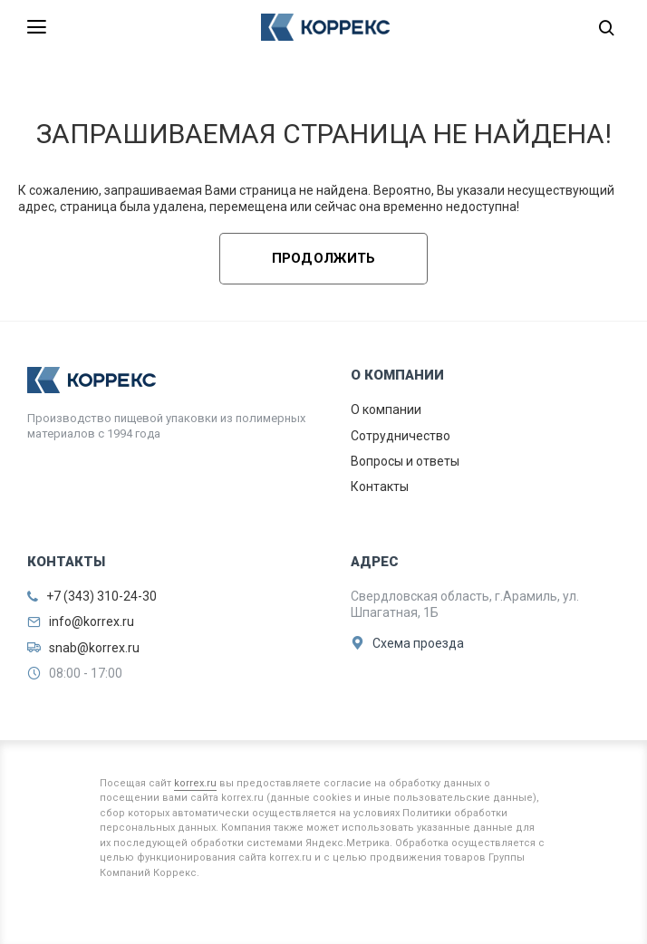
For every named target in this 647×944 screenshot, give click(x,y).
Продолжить (324, 258)
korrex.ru (195, 783)
